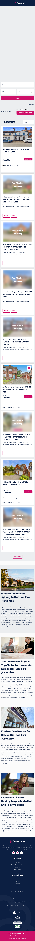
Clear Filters (31, 104)
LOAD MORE (17, 556)
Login (13, 215)
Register (6, 215)
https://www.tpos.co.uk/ (17, 908)
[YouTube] (21, 852)
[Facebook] (13, 852)
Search (17, 98)
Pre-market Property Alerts (25, 112)
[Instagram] (17, 852)
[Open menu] (4, 3)
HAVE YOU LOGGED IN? (23, 109)
